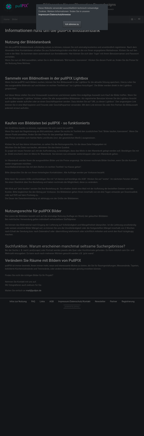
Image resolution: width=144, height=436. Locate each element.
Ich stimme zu (72, 24)
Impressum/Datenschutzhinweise (54, 14)
